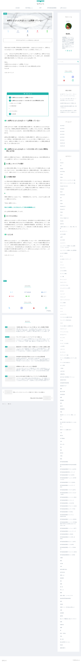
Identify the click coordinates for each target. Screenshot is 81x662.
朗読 (61, 560)
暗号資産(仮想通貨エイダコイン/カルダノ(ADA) (68, 493)
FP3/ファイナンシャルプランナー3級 (67, 183)
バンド (61, 311)
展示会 (61, 435)
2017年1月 (62, 140)
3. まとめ (14, 110)
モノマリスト (63, 352)
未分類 (61, 563)
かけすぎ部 (62, 240)
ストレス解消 (63, 302)
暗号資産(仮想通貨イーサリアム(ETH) (68, 489)
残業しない (62, 575)
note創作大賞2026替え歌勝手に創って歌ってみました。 (68, 107)
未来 (61, 566)
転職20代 (62, 624)
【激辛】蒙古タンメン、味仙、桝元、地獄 (68, 227)
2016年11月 (62, 145)
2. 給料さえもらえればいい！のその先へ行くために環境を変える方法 (28, 96)
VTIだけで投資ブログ (64, 218)
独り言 (61, 586)
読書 (61, 610)
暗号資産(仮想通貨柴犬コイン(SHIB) (67, 554)
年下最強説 (62, 438)
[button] (48, 31)
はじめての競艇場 (63, 253)
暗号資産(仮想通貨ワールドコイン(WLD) (68, 551)
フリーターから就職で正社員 (66, 317)
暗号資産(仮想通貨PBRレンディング (67, 472)
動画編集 (62, 400)
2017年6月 (62, 125)
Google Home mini (64, 186)
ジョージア (62, 294)
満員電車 (62, 578)
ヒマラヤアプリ (63, 314)
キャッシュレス (63, 279)
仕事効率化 (62, 374)
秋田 (61, 601)
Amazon (61, 162)
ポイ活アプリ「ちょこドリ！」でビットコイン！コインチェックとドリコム (68, 95)
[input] (68, 61)
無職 (61, 583)
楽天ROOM (62, 572)
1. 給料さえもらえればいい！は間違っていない (23, 93)
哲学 (61, 403)
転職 (5, 277)
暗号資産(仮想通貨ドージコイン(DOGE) (68, 519)
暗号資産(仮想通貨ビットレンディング (68, 531)
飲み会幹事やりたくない (65, 642)
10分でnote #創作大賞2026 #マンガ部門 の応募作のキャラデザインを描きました (68, 111)
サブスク (62, 291)
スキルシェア (63, 296)
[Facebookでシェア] (15, 31)
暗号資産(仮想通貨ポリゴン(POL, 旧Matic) (67, 537)
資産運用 (62, 612)
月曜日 (61, 557)
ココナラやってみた (64, 285)
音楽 (61, 636)
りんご (61, 262)
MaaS (61, 191)
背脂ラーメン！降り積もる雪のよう (67, 607)
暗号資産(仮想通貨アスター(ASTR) (67, 474)
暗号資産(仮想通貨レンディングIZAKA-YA (68, 548)
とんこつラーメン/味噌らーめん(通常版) (68, 250)
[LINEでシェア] (40, 31)
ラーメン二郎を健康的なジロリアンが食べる (68, 358)
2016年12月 (62, 143)
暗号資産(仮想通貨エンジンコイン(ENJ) (68, 497)
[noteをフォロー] (46, 304)
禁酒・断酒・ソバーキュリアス (66, 595)
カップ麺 (62, 276)
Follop (61, 177)
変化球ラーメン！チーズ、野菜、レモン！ (68, 415)
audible (61, 168)
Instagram (62, 188)
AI (60, 159)
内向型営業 (62, 394)
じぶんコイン (63, 242)
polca (61, 200)
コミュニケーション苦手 (65, 288)
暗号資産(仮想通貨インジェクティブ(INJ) (67, 486)
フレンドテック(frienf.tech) (65, 320)
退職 (61, 627)
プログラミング (63, 328)
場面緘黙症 (62, 409)
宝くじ (61, 426)
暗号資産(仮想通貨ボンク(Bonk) (66, 534)
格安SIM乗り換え (63, 569)
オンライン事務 (63, 273)
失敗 (61, 419)
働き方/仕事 (62, 391)
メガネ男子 (62, 346)
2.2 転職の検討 (13, 102)
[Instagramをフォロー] (21, 304)
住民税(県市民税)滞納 (64, 382)
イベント (62, 264)
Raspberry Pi (62, 206)
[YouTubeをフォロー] (34, 304)
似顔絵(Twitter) (63, 379)
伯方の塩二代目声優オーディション (67, 377)
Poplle (61, 203)
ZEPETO (62, 223)
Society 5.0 (62, 209)
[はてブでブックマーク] (24, 31)
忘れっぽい (62, 444)
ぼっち (61, 256)
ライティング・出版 (64, 355)
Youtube (61, 220)
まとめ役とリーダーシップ (65, 259)
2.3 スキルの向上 (13, 107)
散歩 (61, 450)
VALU (61, 215)
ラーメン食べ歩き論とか (65, 362)
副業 (61, 397)
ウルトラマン (63, 267)
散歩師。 (68, 33)
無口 (61, 580)
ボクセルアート (63, 334)
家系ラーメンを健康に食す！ (66, 429)
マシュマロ (62, 337)
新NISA (61, 452)
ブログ (61, 323)
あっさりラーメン (63, 231)
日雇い (61, 455)
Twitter (61, 212)
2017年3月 (62, 134)
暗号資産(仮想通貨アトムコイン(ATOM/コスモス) (68, 478)
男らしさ (62, 589)
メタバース (62, 349)
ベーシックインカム (64, 331)
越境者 (61, 615)
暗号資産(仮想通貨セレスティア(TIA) (67, 508)
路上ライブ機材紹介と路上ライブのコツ (68, 618)
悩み (61, 447)
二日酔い (62, 368)
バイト (61, 308)
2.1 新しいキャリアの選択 (15, 99)
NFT (61, 197)
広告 (61, 441)
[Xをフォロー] (9, 304)
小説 (61, 432)
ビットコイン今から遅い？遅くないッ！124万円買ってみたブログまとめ (68, 99)
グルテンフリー (63, 282)
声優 (61, 411)
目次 (27, 89)
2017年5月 (62, 128)
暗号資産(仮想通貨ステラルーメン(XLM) (68, 506)
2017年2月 (62, 137)
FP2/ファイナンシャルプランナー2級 (67, 180)
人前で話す (62, 371)
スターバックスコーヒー (65, 299)
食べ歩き (62, 639)
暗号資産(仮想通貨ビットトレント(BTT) (68, 528)
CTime (61, 174)
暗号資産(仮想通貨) (64, 461)
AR (60, 165)
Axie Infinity (62, 171)
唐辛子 (61, 406)
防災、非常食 (63, 633)
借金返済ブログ (63, 385)
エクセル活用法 (63, 270)
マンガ (61, 340)
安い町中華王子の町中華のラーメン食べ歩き (68, 423)
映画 (61, 458)
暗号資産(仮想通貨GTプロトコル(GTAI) (68, 469)
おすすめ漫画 (63, 234)
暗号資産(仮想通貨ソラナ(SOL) (66, 511)
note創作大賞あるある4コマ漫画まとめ (68, 103)
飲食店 (61, 644)
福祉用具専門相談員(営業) (65, 598)
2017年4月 (62, 131)
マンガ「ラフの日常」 (64, 343)
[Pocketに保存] (32, 31)
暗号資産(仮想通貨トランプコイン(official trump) (67, 515)
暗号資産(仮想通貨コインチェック (67, 500)
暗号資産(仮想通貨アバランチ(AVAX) (67, 482)
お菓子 (61, 237)
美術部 (61, 604)
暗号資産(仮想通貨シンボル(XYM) (67, 503)
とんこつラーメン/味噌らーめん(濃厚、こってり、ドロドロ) (68, 246)
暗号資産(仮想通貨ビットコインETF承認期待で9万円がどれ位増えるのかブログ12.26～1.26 (68, 524)
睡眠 (61, 592)
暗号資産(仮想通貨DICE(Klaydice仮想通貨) (68, 465)
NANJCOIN (62, 194)
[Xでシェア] (7, 31)
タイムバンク (63, 305)
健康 (61, 388)
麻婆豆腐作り (63, 647)
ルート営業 (62, 365)
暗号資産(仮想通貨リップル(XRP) (67, 544)
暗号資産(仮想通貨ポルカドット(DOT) (68, 541)
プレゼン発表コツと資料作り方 (66, 325)
